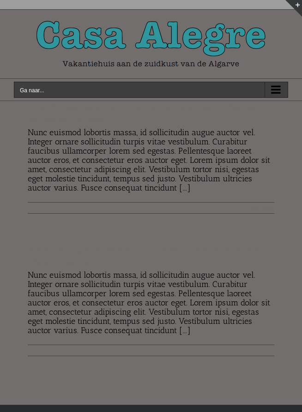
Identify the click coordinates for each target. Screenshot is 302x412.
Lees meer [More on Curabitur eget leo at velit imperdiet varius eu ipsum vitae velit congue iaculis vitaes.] (261, 207)
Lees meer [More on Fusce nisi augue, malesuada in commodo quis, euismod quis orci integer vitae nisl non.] (261, 350)
